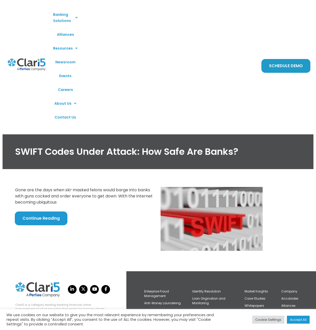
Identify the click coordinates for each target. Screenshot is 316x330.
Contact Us (153, 28)
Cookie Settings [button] (268, 319)
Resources (141, 14)
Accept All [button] (298, 319)
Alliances (115, 14)
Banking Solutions (82, 14)
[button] (82, 14)
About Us (233, 14)
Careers (208, 14)
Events (190, 14)
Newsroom (169, 14)
